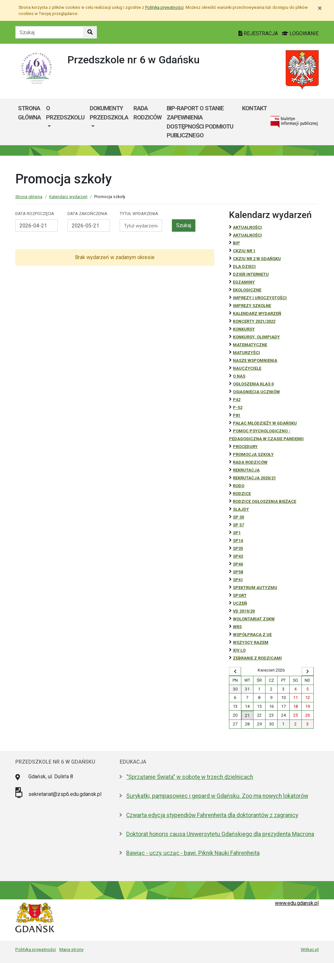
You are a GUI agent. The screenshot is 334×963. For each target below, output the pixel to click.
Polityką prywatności (164, 7)
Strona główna (29, 113)
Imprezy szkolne (252, 305)
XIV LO (239, 650)
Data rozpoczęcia (34, 213)
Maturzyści (246, 352)
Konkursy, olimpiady (256, 336)
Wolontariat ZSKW (254, 618)
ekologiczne (247, 289)
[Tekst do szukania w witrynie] (49, 32)
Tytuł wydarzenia (139, 213)
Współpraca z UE (252, 634)
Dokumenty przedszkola (109, 113)
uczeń (240, 603)
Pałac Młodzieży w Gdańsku (265, 423)
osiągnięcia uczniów (256, 391)
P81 (236, 415)
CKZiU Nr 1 (244, 250)
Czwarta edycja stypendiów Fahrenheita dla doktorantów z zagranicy (212, 815)
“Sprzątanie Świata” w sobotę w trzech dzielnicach (189, 777)
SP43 (238, 556)
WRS (237, 626)
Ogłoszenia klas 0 (253, 383)
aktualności (247, 235)
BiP (236, 243)
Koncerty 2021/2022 (254, 321)
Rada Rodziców (147, 113)
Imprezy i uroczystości (260, 297)
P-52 (237, 407)
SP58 (238, 571)
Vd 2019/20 (244, 611)
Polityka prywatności (35, 949)
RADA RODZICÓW (250, 462)
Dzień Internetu (251, 274)
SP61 (238, 579)
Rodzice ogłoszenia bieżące (264, 501)
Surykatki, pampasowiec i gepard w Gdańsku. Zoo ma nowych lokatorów (217, 796)
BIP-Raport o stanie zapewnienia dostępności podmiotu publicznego (200, 122)
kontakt (254, 108)
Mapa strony (71, 949)
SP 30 (238, 517)
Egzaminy (244, 282)
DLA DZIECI (244, 266)
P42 (236, 399)
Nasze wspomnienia (255, 360)
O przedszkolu (65, 113)
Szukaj (183, 225)
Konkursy (244, 329)
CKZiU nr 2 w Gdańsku (257, 258)
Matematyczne (250, 344)
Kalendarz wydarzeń (68, 196)
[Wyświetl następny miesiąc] (308, 671)
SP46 (238, 564)
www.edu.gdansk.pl (297, 903)
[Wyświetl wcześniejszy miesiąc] (235, 671)
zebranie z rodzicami (257, 658)
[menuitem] (65, 121)
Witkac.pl (310, 949)
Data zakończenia (87, 213)
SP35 (238, 548)
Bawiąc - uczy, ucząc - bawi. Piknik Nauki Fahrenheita (193, 853)
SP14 (238, 540)
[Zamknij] (320, 8)
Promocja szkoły (253, 454)
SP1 (237, 532)
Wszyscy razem (250, 642)
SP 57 (238, 524)
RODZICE (242, 493)
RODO (238, 485)
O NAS (239, 376)
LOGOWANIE (300, 33)
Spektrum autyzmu (255, 587)
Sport (240, 595)
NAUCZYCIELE (247, 368)
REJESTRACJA (258, 33)
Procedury (245, 446)
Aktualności (247, 227)
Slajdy (241, 509)
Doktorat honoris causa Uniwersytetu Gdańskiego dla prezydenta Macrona (220, 834)
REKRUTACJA (246, 470)
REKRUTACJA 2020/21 (254, 477)
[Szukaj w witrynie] (90, 32)
